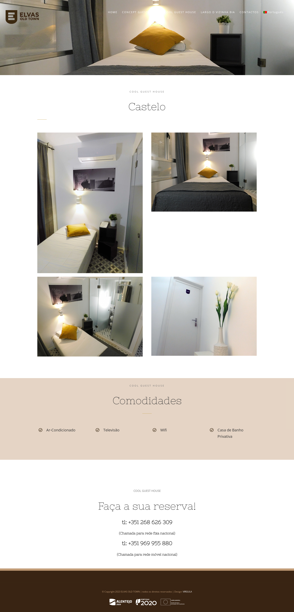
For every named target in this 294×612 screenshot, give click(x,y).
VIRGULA (187, 591)
